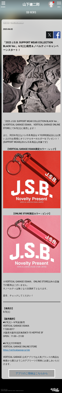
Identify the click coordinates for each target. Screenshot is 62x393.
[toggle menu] (59, 3)
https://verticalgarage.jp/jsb (16, 350)
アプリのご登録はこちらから (32, 373)
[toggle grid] (3, 3)
